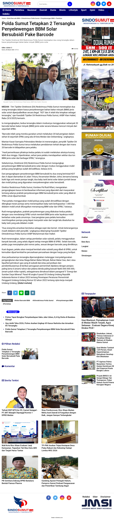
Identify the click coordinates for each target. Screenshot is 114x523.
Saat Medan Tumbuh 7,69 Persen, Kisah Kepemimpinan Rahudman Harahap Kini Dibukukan (105, 352)
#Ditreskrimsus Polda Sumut (43, 300)
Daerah (43, 10)
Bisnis (62, 10)
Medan (84, 251)
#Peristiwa (7, 304)
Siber (95, 497)
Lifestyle (73, 10)
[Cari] (109, 11)
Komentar (75, 48)
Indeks (6, 14)
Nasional (31, 10)
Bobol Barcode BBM (13, 18)
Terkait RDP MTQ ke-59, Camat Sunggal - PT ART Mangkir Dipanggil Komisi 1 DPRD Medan (20, 412)
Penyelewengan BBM (48, 18)
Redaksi (86, 497)
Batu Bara (86, 242)
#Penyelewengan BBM (64, 300)
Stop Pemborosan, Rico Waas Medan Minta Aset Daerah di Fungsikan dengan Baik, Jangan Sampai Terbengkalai (59, 412)
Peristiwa (19, 10)
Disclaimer (105, 497)
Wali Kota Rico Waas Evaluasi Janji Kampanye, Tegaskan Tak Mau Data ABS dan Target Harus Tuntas (19, 448)
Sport (84, 10)
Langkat (85, 246)
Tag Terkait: (7, 300)
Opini (92, 10)
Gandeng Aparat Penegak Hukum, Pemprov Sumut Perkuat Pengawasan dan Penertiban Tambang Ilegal (58, 483)
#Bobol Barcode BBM (22, 300)
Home (7, 10)
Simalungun (86, 255)
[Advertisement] (97, 274)
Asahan (85, 237)
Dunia (53, 10)
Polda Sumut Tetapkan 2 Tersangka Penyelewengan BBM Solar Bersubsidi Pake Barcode (11, 353)
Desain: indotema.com (57, 517)
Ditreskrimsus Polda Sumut (30, 18)
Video (101, 10)
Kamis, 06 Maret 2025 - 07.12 (10, 50)
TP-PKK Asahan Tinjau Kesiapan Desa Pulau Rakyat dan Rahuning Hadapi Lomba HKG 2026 (58, 448)
